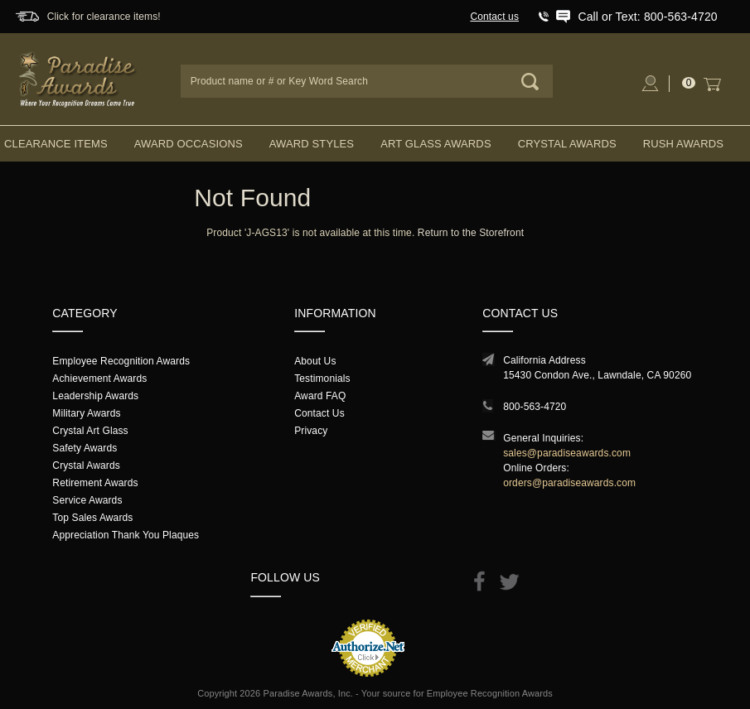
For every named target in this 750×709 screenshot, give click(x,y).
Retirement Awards (95, 483)
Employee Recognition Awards (121, 361)
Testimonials (322, 378)
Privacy (310, 430)
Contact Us (319, 413)
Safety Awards (84, 448)
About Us (315, 361)
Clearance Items (56, 143)
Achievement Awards (99, 378)
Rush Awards (683, 143)
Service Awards (87, 500)
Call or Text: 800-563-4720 (647, 16)
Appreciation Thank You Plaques (125, 535)
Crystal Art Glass (90, 430)
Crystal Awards (567, 143)
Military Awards (86, 413)
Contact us (494, 16)
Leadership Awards (95, 396)
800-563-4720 (534, 406)
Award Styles (311, 143)
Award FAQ (320, 396)
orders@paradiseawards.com (569, 483)
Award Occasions (188, 143)
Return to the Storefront (471, 233)
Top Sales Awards (92, 517)
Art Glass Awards (435, 143)
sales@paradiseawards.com (567, 453)
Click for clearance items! (104, 16)
